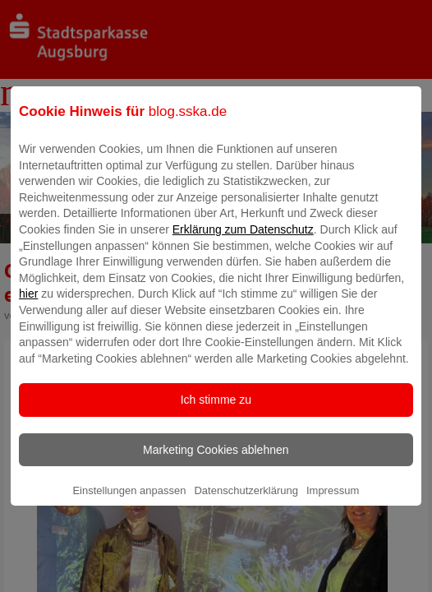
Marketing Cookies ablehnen (215, 461)
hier (28, 305)
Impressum (332, 502)
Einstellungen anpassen (129, 502)
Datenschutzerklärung (245, 502)
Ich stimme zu (216, 411)
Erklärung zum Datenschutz (243, 240)
